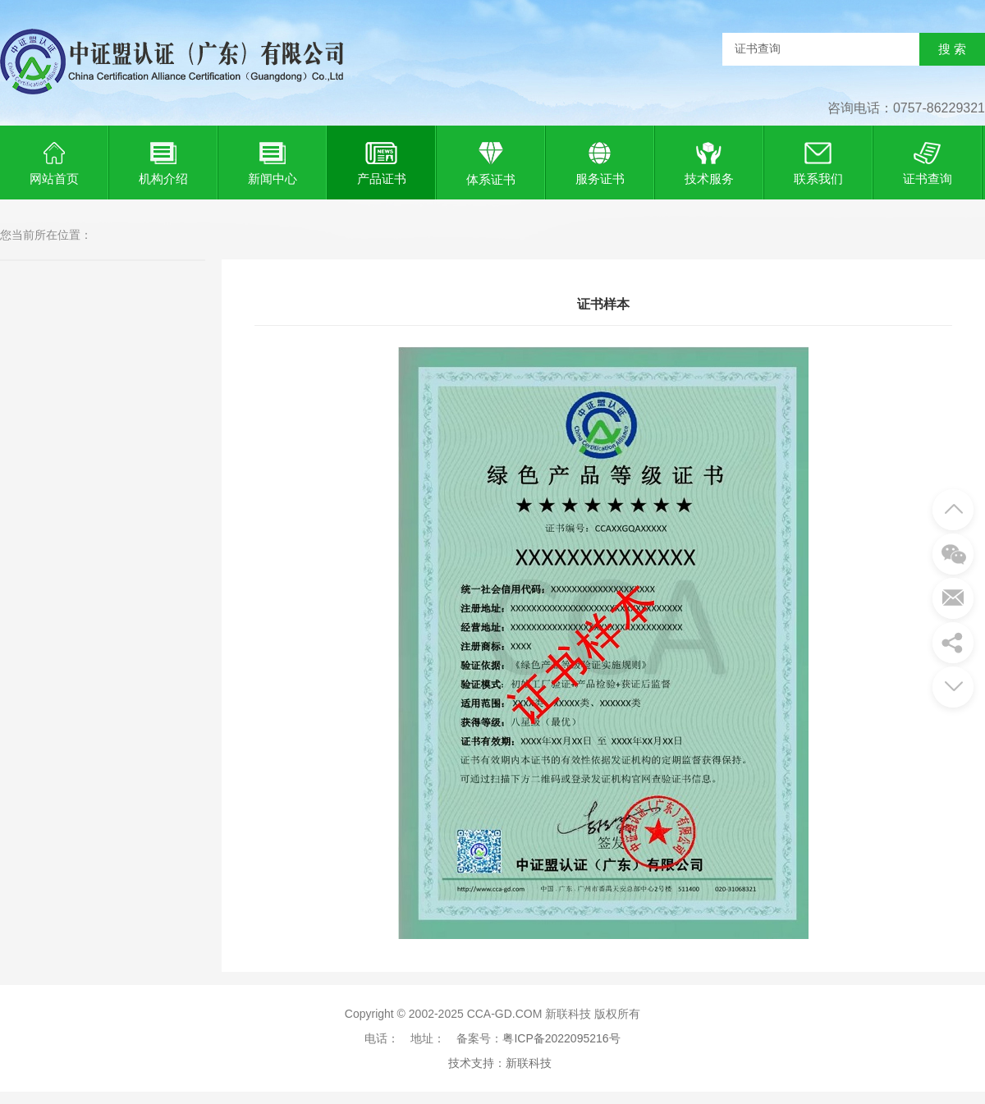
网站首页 (54, 162)
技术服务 (709, 162)
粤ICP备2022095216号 (561, 1038)
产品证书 (381, 162)
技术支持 (471, 1063)
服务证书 (600, 162)
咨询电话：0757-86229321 (906, 108)
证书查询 (927, 162)
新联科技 (529, 1063)
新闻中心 (272, 162)
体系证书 (490, 162)
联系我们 (818, 162)
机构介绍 (163, 162)
